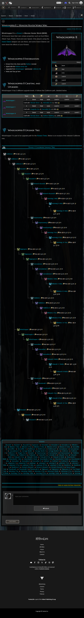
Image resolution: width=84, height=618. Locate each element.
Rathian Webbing (48, 116)
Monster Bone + (35, 116)
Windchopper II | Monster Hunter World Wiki (24, 25)
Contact (42, 554)
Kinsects (33, 15)
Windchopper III (11, 113)
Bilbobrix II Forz (57, 318)
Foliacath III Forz (62, 403)
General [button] (22, 7)
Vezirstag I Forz (52, 232)
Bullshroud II (42, 449)
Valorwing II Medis (53, 471)
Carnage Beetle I (27, 451)
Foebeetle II (42, 455)
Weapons (11, 15)
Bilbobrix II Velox (57, 284)
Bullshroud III (52, 449)
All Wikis (42, 547)
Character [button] (33, 7)
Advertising (42, 584)
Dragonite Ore (34, 109)
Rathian (28, 64)
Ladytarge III (52, 463)
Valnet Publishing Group (49, 599)
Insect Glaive (19, 15)
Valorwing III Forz (66, 471)
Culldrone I (9, 154)
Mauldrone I (67, 465)
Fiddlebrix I (37, 298)
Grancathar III (47, 354)
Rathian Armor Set (21, 66)
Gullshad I (46, 461)
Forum (42, 549)
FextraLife (31, 599)
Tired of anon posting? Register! (69, 485)
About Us (42, 552)
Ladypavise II (11, 463)
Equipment (3, 15)
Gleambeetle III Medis (62, 459)
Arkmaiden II (55, 445)
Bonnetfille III (22, 449)
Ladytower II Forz (14, 465)
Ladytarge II (42, 463)
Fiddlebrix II (41, 303)
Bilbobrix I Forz (52, 313)
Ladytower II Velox (28, 465)
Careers (42, 586)
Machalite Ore (47, 103)
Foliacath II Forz (57, 398)
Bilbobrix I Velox (52, 279)
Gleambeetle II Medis (30, 459)
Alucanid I (23, 169)
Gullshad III (64, 461)
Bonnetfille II (11, 449)
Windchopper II (10, 107)
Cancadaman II (43, 269)
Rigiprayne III (33, 259)
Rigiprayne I (24, 249)
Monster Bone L (35, 103)
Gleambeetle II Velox (46, 459)
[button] (59, 3)
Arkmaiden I (45, 445)
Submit (46, 508)
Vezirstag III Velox (62, 211)
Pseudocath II (42, 383)
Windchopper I (20, 69)
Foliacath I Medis (52, 359)
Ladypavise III (22, 463)
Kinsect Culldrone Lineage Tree (42, 147)
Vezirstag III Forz (62, 242)
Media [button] (77, 7)
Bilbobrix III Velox (62, 291)
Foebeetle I (32, 455)
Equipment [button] (46, 7)
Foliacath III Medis (62, 371)
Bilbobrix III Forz (61, 323)
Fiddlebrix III (46, 308)
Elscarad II (28, 415)
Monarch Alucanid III (49, 193)
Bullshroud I (32, 449)
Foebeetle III (52, 455)
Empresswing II (43, 222)
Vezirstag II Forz (57, 237)
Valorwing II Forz (39, 471)
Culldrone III (36, 69)
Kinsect (26, 15)
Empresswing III (48, 227)
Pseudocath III (47, 388)
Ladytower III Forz (41, 465)
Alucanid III (32, 179)
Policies (42, 594)
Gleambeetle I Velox (15, 459)
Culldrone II (14, 159)
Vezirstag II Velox (57, 203)
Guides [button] (67, 7)
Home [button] (12, 7)
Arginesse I (35, 445)
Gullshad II (55, 461)
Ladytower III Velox (56, 465)
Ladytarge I (32, 463)
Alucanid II (28, 174)
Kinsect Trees (42, 136)
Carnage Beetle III (54, 451)
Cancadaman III (48, 274)
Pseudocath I (38, 378)
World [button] (57, 7)
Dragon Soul (22, 453)
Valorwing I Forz (13, 471)
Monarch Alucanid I (40, 183)
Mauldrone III (15, 467)
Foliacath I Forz (52, 393)
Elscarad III (32, 419)
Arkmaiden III (65, 445)
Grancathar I (38, 344)
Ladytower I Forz (64, 463)
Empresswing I (38, 217)
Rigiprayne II (29, 254)
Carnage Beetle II (40, 451)
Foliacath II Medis (58, 364)
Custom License (44, 569)
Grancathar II (42, 349)
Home (42, 544)
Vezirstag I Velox (52, 198)
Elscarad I (23, 410)
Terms (42, 589)
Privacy (42, 591)
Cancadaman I (38, 264)
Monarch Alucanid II (44, 188)
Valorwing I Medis (26, 471)
